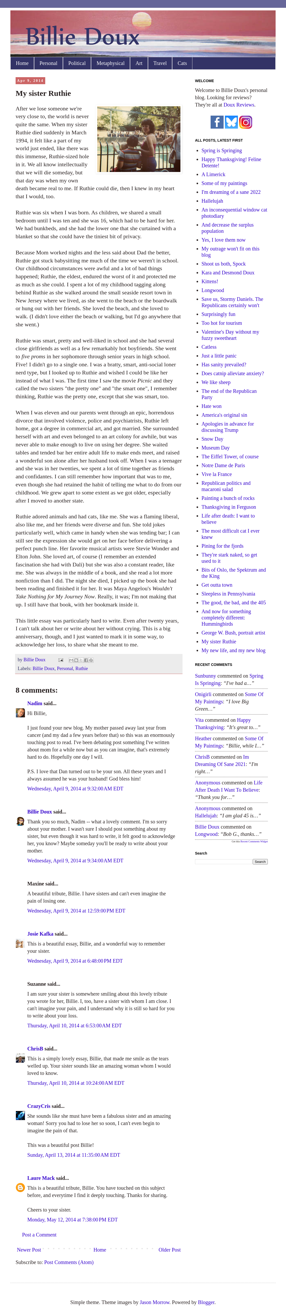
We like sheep (216, 382)
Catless (209, 347)
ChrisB (35, 1049)
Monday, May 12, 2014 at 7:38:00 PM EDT (72, 1219)
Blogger (206, 1302)
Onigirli (203, 694)
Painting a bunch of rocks (228, 498)
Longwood (213, 290)
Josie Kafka (40, 934)
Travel (160, 63)
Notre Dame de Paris (223, 465)
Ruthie (81, 668)
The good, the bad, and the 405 (234, 602)
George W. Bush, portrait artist (233, 633)
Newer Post (29, 1250)
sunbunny (205, 676)
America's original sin (224, 415)
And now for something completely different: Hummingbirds (226, 618)
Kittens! (210, 281)
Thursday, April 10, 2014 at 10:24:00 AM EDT (75, 1083)
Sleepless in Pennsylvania (228, 594)
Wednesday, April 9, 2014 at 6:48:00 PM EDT (75, 961)
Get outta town (217, 585)
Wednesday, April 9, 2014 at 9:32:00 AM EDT (75, 788)
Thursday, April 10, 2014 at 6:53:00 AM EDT (74, 1025)
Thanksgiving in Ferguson (229, 507)
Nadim (34, 703)
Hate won (212, 406)
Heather (203, 738)
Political (77, 63)
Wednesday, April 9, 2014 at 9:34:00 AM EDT (75, 860)
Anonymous (207, 782)
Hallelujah (212, 201)
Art (138, 63)
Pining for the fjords (223, 546)
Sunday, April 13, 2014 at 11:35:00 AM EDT (73, 1155)
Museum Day (216, 448)
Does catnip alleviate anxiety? (233, 373)
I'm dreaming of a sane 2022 (231, 192)
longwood (206, 834)
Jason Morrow (155, 1302)
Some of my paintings (224, 183)
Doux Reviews (239, 105)
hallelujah (206, 815)
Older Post (170, 1250)
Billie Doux (43, 668)
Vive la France (217, 474)
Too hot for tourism (222, 323)
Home (22, 63)
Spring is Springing (222, 150)
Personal (48, 63)
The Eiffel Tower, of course (230, 456)
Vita (199, 720)
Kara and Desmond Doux (228, 272)
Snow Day (212, 439)
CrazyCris (38, 1106)
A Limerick (213, 174)
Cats (182, 63)
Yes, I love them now (224, 240)
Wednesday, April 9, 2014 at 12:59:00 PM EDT (76, 911)
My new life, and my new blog (233, 650)
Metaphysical (110, 63)
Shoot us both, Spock (224, 264)
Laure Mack (41, 1178)
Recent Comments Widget (254, 841)
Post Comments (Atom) (69, 1262)
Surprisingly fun (219, 314)
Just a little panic (219, 356)
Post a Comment (39, 1235)
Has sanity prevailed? (224, 364)
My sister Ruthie (219, 641)
